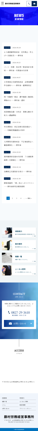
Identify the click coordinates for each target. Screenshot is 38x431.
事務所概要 (23, 405)
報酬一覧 (4, 401)
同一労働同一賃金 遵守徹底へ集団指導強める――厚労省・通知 (18, 98)
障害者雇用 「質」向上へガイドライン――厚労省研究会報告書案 (19, 185)
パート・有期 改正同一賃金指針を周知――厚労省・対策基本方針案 (18, 69)
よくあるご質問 (24, 401)
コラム (4, 405)
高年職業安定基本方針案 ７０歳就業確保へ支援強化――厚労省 (18, 158)
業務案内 (22, 398)
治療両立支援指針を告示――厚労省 (18, 171)
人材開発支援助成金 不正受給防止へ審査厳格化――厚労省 (18, 143)
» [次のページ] (26, 198)
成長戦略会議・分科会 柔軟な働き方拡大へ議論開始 (18, 113)
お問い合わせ (19, 323)
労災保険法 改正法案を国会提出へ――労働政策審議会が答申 (18, 128)
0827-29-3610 (20, 312)
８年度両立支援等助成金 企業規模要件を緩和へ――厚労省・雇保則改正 (18, 84)
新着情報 (4, 398)
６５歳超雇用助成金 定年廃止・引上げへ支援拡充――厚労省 (18, 54)
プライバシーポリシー (25, 408)
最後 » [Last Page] (30, 198)
